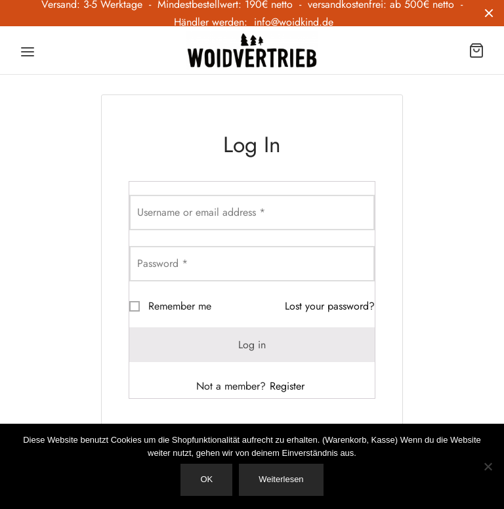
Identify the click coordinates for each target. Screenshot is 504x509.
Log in (252, 344)
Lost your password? (330, 306)
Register (287, 386)
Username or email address (201, 212)
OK (206, 479)
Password (162, 263)
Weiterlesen (281, 479)
